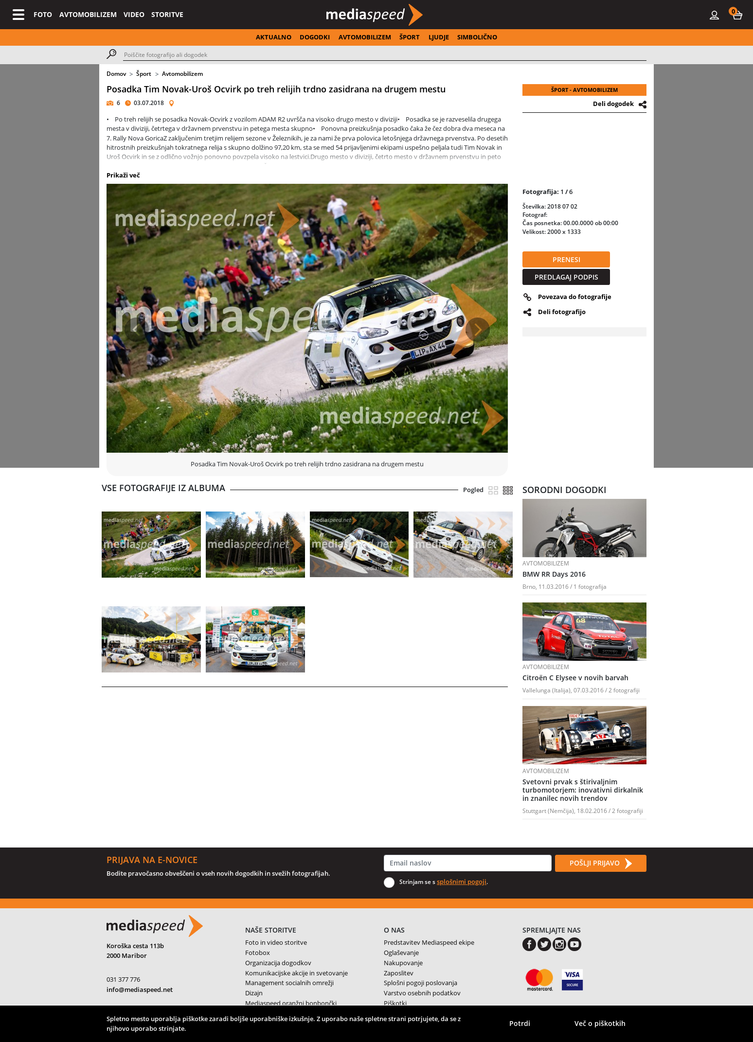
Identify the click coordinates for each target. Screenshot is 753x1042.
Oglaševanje (401, 952)
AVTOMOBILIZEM (88, 14)
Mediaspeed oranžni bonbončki (291, 1003)
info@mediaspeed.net (140, 989)
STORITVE (167, 14)
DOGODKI (315, 37)
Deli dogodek (613, 103)
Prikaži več (123, 175)
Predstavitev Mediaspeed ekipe (429, 942)
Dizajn (254, 993)
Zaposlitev (398, 973)
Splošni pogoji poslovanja (420, 982)
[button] (737, 14)
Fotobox (257, 952)
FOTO (43, 14)
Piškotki (395, 1003)
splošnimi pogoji (461, 881)
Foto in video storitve (276, 942)
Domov (116, 73)
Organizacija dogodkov (278, 962)
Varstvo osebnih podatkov (422, 993)
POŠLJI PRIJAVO (601, 863)
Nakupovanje (403, 962)
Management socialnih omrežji (289, 982)
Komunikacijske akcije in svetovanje (296, 973)
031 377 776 (123, 979)
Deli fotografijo (562, 311)
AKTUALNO (273, 37)
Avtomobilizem (182, 73)
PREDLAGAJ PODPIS (566, 277)
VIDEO (134, 14)
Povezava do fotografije (574, 296)
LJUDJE (439, 37)
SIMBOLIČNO (477, 37)
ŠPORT (409, 37)
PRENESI (566, 259)
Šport (143, 73)
